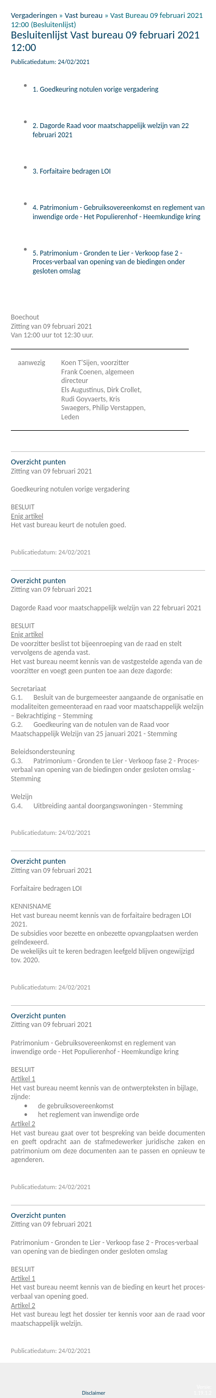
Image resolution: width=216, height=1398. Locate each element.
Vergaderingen (34, 15)
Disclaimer (94, 1392)
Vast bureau (84, 15)
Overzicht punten (38, 462)
